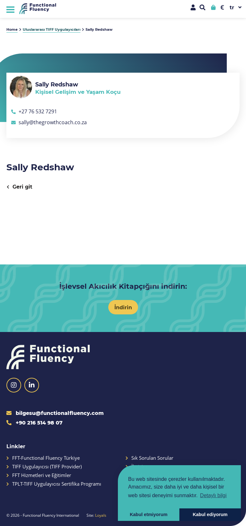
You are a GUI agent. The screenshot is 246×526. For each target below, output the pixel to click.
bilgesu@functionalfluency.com (55, 412)
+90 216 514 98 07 (34, 422)
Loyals (100, 515)
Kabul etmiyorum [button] (149, 514)
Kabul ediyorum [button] (210, 514)
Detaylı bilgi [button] (213, 495)
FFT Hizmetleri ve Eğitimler (38, 475)
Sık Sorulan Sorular (149, 458)
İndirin (123, 307)
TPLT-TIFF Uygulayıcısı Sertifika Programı (53, 483)
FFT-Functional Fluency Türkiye (43, 458)
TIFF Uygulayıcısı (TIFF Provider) (44, 466)
